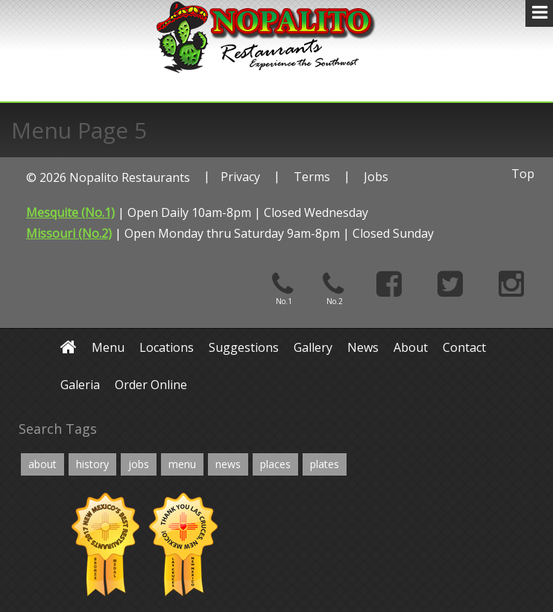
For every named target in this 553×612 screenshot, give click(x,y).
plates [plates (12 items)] (324, 464)
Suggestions (244, 347)
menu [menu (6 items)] (182, 464)
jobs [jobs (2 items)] (138, 464)
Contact (464, 347)
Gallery (313, 347)
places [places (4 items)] (275, 464)
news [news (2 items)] (228, 464)
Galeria (80, 384)
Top (522, 173)
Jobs (376, 176)
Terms (312, 176)
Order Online (151, 384)
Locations (166, 347)
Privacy (240, 176)
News (363, 347)
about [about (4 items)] (42, 464)
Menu (108, 347)
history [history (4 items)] (92, 464)
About (411, 347)
